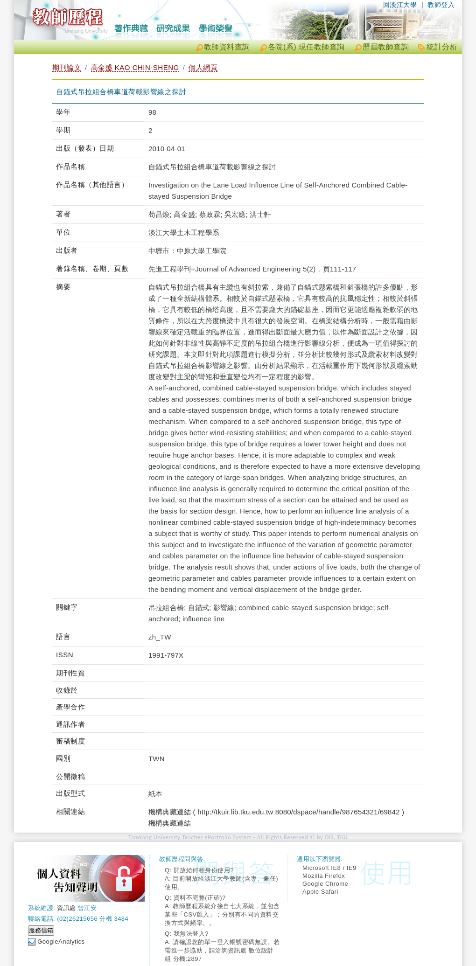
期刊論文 (66, 67)
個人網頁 (203, 67)
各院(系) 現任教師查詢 (306, 47)
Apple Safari (320, 891)
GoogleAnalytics (60, 941)
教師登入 (441, 4)
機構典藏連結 (169, 823)
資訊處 (66, 907)
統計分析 (442, 47)
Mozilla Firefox (323, 875)
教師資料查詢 (227, 47)
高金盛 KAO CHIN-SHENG (135, 67)
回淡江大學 (400, 4)
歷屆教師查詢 (386, 47)
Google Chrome (325, 883)
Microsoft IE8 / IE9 (329, 867)
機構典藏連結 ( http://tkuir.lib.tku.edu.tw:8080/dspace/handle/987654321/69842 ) (276, 812)
